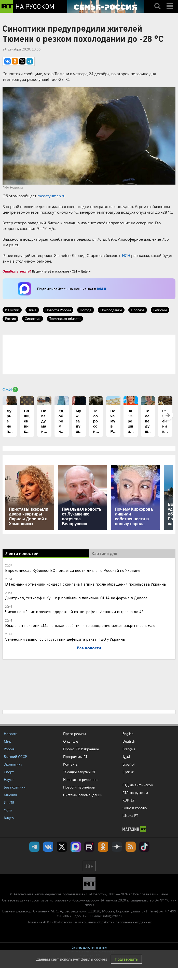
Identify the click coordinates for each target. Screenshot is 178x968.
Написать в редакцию (80, 779)
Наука (8, 779)
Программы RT (75, 756)
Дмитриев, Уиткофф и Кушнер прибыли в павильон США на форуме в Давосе (76, 597)
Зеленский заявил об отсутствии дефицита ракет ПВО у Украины (65, 639)
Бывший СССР (15, 756)
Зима (32, 309)
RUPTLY (128, 800)
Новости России (58, 309)
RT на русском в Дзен (117, 847)
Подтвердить (126, 959)
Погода (85, 309)
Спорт (9, 771)
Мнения (10, 794)
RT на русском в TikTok (144, 847)
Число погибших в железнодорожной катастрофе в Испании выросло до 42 (74, 611)
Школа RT (130, 815)
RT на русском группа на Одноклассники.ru (103, 847)
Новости (10, 733)
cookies (100, 959)
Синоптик (32, 318)
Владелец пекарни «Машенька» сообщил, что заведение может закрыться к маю (80, 625)
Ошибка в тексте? (17, 271)
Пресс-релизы (74, 733)
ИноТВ (9, 802)
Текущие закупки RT (79, 771)
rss (131, 847)
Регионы (160, 309)
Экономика (13, 764)
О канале (70, 741)
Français (128, 749)
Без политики (14, 787)
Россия (10, 318)
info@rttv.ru (112, 915)
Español (128, 764)
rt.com (35, 900)
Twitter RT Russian (62, 847)
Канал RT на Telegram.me (34, 847)
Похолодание (111, 309)
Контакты (70, 764)
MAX (101, 288)
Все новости (89, 647)
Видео (9, 817)
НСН (126, 255)
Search (157, 2)
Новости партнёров (79, 787)
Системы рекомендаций (82, 794)
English (127, 733)
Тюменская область (64, 318)
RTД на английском (137, 784)
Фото (8, 810)
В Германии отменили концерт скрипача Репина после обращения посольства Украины (86, 584)
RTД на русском (135, 792)
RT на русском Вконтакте (48, 847)
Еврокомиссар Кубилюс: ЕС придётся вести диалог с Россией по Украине (72, 570)
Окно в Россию (134, 807)
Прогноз (137, 309)
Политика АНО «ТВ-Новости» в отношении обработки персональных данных (89, 922)
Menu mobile (170, 2)
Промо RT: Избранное (81, 748)
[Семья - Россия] (105, 6)
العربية (126, 756)
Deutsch (128, 741)
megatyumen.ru (51, 195)
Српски (128, 772)
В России (12, 309)
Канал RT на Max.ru (76, 847)
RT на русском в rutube (89, 847)
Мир (7, 741)
